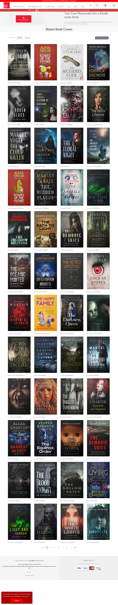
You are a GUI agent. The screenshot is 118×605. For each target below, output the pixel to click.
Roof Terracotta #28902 (40, 83)
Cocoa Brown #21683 (13, 417)
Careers (37, 566)
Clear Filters (27, 37)
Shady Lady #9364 (38, 292)
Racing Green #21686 (92, 333)
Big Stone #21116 (38, 375)
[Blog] (69, 7)
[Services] (61, 7)
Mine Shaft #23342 (65, 292)
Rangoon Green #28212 (13, 375)
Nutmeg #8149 (37, 417)
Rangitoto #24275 (91, 250)
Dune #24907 (63, 417)
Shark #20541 (37, 124)
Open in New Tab (102, 38)
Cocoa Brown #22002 (92, 417)
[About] (76, 7)
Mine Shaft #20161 (12, 83)
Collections (53, 566)
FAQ (4, 566)
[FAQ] (83, 7)
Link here (84, 23)
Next (75, 547)
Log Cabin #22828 (65, 375)
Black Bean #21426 (91, 208)
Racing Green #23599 (13, 542)
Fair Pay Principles (29, 566)
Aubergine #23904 (12, 333)
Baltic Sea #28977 (12, 124)
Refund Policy (37, 564)
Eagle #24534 (11, 166)
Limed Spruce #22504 (92, 166)
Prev (43, 547)
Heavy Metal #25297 (65, 500)
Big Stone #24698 (91, 542)
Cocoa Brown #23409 (13, 292)
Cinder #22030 (11, 459)
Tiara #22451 (63, 208)
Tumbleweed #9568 (65, 542)
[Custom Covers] (50, 7)
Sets (29, 568)
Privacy (31, 564)
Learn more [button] (25, 596)
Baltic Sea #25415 (64, 333)
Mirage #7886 (90, 500)
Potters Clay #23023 (39, 250)
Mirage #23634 (37, 166)
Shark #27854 (37, 542)
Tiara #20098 (37, 459)
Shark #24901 (37, 500)
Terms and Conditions (23, 564)
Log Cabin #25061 (91, 459)
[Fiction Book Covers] (18, 7)
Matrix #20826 (11, 250)
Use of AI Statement (45, 566)
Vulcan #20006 (90, 83)
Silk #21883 (63, 166)
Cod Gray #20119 (12, 500)
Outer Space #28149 (92, 292)
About (7, 566)
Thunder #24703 (64, 124)
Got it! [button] (17, 600)
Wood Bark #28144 (65, 459)
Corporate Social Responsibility (17, 566)
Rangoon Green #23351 (92, 124)
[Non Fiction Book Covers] (35, 7)
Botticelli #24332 (91, 375)
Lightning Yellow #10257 (40, 333)
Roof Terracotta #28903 (13, 208)
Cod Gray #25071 (64, 250)
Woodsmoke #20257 (39, 208)
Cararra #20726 (64, 83)
